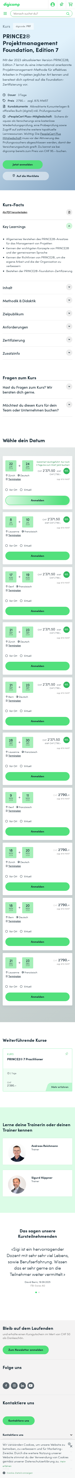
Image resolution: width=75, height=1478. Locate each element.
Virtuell (27, 489)
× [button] (71, 1446)
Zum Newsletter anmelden (25, 1350)
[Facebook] (6, 1385)
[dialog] (37, 1459)
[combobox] (70, 1443)
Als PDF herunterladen (15, 212)
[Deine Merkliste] (61, 4)
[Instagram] (14, 1385)
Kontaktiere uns (18, 1420)
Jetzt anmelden (23, 164)
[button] (37, 1473)
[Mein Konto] (52, 4)
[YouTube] (30, 1385)
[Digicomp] (12, 5)
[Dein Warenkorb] (70, 4)
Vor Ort (13, 489)
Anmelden (37, 500)
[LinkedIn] (22, 1385)
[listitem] (37, 226)
